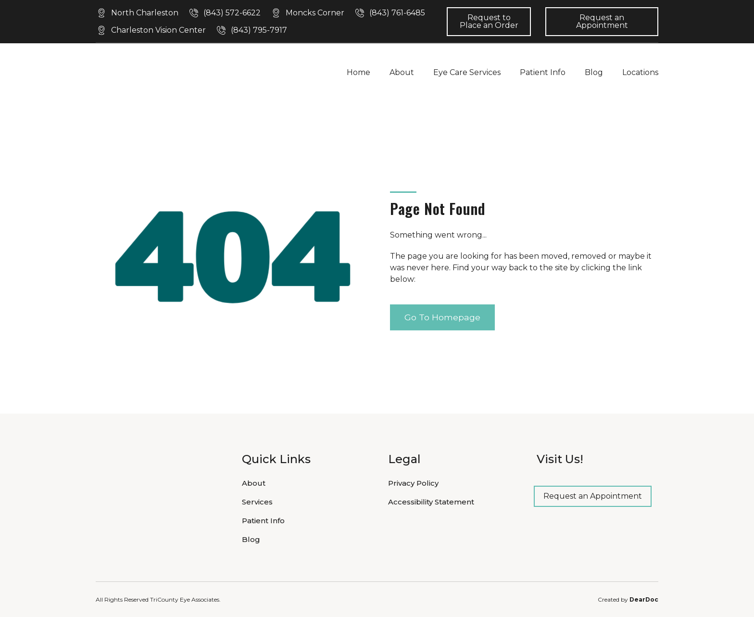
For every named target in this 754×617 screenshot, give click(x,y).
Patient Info (543, 72)
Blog (594, 72)
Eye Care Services (467, 72)
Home (358, 72)
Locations (640, 72)
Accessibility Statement (431, 501)
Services (257, 501)
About (402, 72)
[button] (137, 13)
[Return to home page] (154, 72)
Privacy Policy (413, 483)
